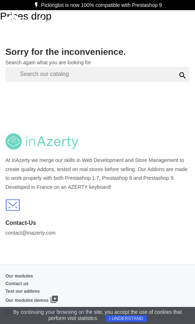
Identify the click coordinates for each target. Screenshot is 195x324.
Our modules (19, 276)
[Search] (97, 74)
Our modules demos (32, 299)
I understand (126, 318)
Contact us (16, 283)
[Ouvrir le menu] (180, 23)
